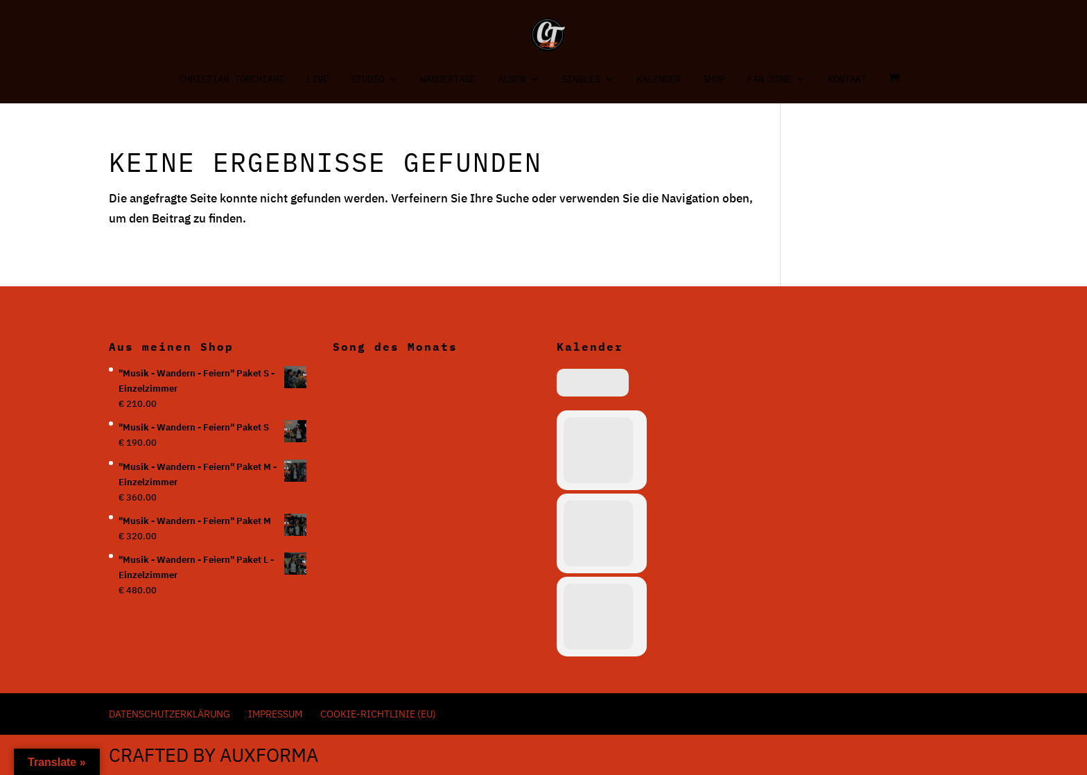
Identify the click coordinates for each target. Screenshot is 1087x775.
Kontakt (847, 79)
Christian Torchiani (231, 79)
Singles (581, 79)
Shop (714, 79)
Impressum (275, 714)
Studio (367, 79)
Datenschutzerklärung (169, 714)
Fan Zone (769, 79)
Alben (511, 79)
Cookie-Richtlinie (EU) (378, 714)
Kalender (658, 79)
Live (317, 79)
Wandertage (448, 79)
